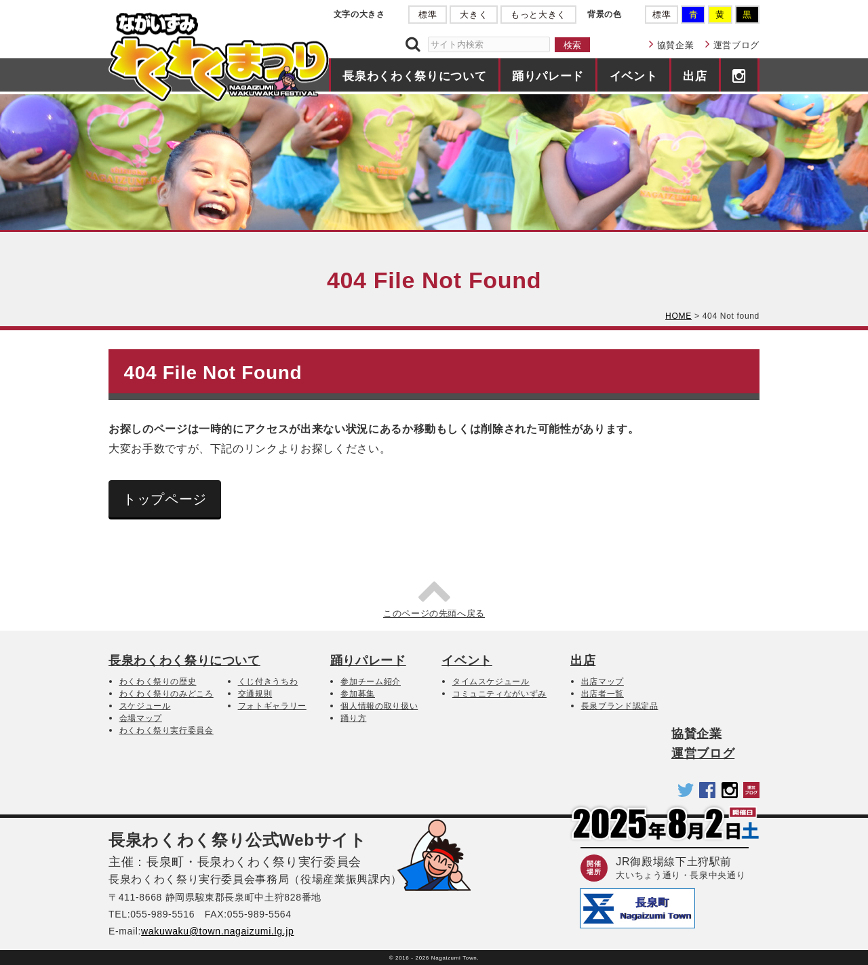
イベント (634, 76)
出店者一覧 (602, 693)
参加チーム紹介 (370, 681)
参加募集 (357, 693)
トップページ (165, 499)
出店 (695, 76)
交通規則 (255, 693)
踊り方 (353, 718)
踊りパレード (548, 76)
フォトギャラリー (272, 706)
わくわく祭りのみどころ (166, 693)
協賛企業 (675, 45)
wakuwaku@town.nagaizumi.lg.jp (217, 931)
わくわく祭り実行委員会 (166, 730)
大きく (474, 14)
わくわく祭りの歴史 (158, 681)
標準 (427, 14)
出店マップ (602, 681)
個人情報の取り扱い (379, 706)
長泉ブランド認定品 (619, 706)
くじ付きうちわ (268, 681)
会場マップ (140, 718)
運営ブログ (736, 45)
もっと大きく (538, 14)
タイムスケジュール (491, 681)
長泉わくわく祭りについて (414, 76)
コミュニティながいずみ (499, 693)
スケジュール (145, 706)
